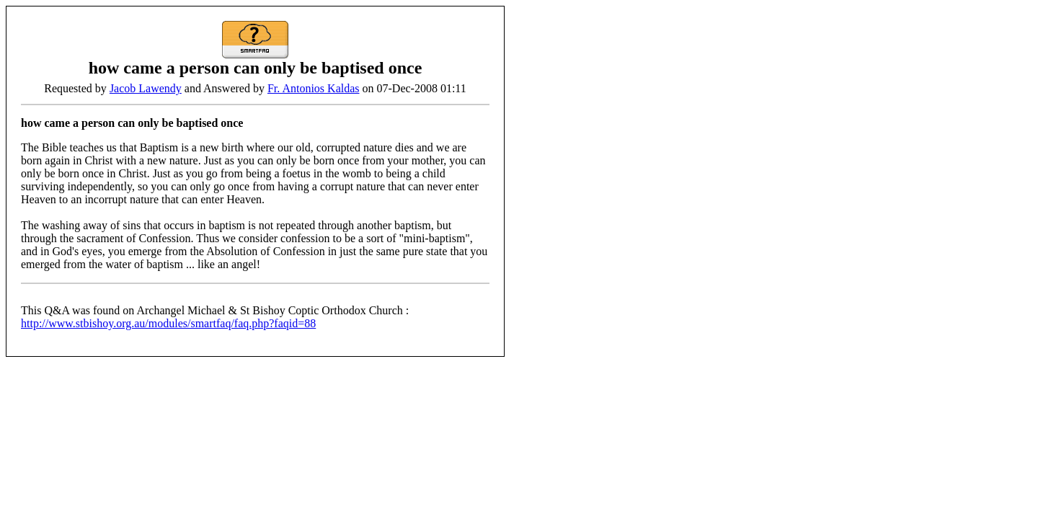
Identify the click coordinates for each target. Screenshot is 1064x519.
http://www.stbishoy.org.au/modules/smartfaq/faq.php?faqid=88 (168, 323)
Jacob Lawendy (146, 88)
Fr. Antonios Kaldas (313, 88)
